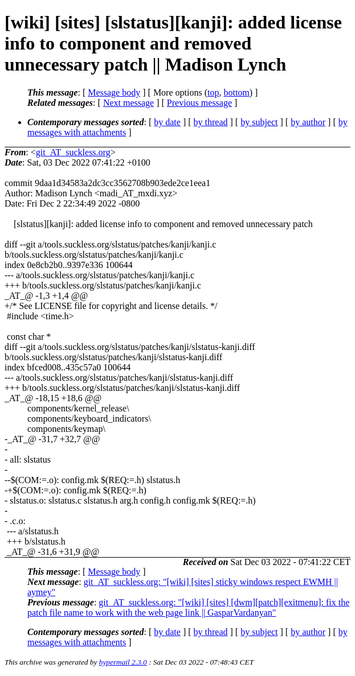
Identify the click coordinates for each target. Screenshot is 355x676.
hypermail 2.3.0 (123, 662)
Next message (128, 103)
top (213, 92)
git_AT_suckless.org (73, 152)
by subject (259, 122)
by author (308, 122)
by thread (211, 122)
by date (167, 122)
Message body (114, 92)
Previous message (199, 103)
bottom (236, 92)
